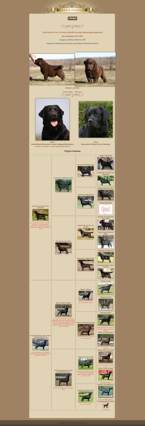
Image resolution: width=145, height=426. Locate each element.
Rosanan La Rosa (105, 297)
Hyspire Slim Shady (106, 155)
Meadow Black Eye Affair (105, 188)
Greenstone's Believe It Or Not (63, 178)
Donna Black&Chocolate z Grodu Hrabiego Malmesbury (52, 144)
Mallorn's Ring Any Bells (105, 368)
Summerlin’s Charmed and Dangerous (105, 173)
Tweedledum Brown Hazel (106, 401)
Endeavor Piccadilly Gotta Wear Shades (106, 217)
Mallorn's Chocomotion (105, 332)
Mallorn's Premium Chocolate (86, 322)
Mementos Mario (106, 312)
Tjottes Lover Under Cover (106, 350)
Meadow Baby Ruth (106, 203)
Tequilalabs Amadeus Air (105, 250)
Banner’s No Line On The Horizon (86, 226)
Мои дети (78, 92)
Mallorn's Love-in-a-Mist (85, 357)
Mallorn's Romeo (86, 289)
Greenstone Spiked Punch (86, 194)
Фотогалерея (68, 92)
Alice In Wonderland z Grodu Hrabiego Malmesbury (63, 371)
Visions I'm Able (106, 281)
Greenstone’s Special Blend (85, 258)
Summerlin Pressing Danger (86, 165)
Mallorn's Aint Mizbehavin (106, 384)
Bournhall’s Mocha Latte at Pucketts (105, 266)
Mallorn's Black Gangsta (63, 303)
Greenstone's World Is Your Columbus (95, 144)
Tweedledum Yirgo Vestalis (85, 390)
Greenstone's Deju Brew (63, 241)
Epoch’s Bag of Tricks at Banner (105, 233)
